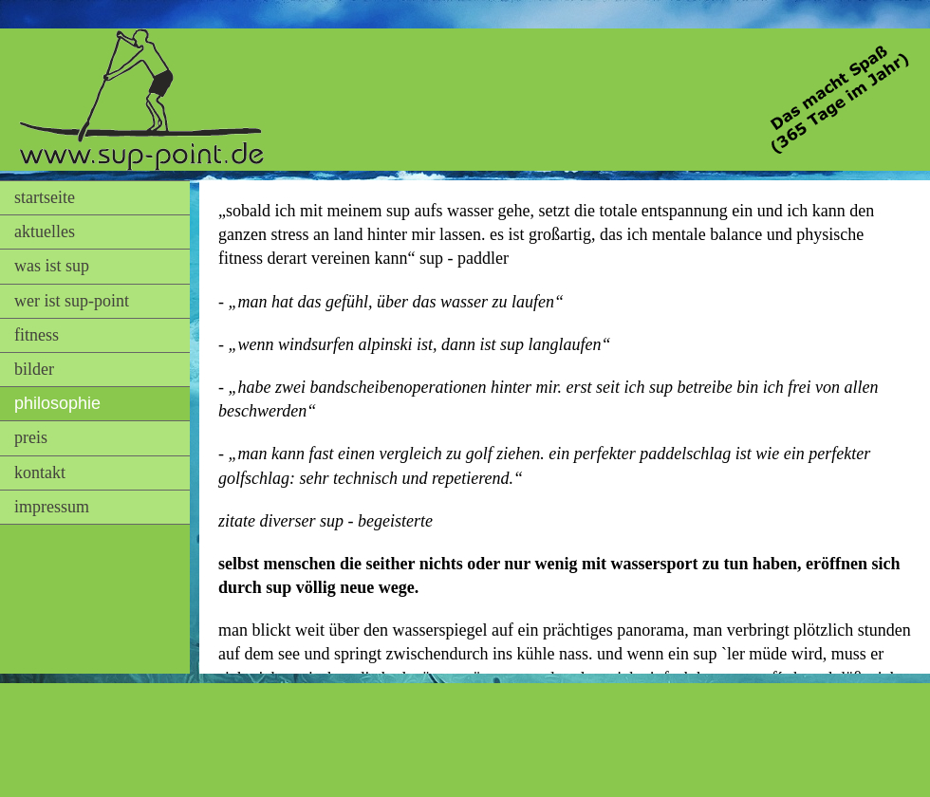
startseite (44, 197)
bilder (34, 369)
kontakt (39, 472)
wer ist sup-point (71, 300)
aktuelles (44, 231)
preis (30, 437)
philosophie (57, 403)
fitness (36, 334)
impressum (51, 506)
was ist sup (51, 265)
